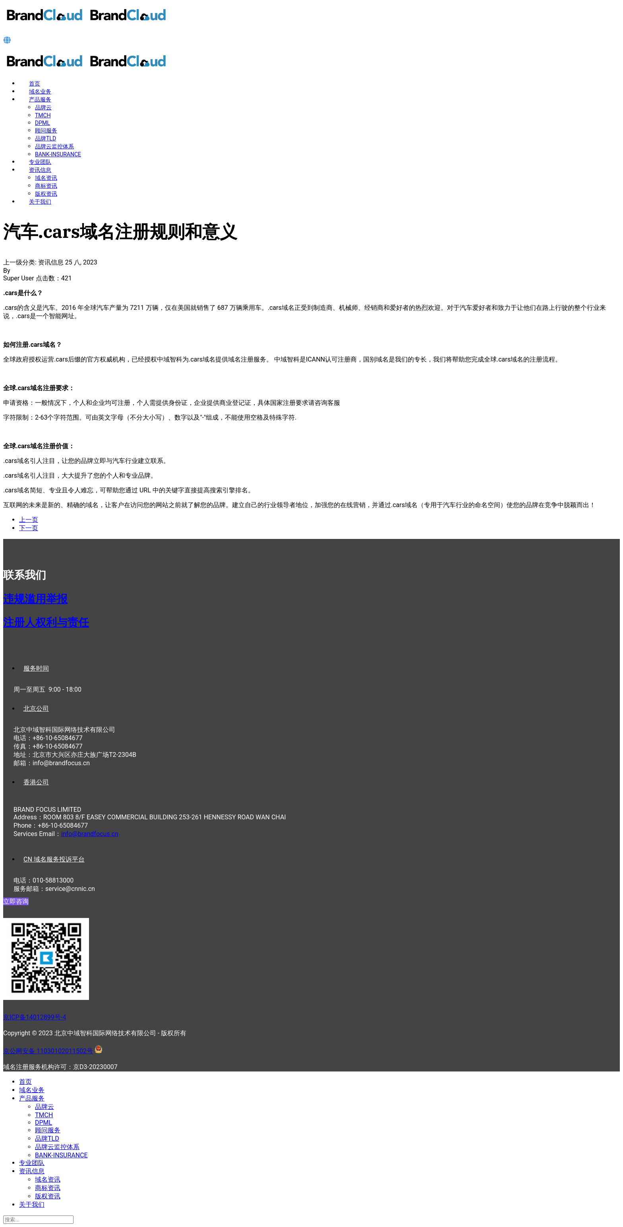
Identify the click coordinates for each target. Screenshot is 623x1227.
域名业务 (40, 91)
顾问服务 (46, 130)
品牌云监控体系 (54, 146)
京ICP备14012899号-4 (34, 1017)
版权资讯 (46, 194)
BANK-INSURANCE (58, 154)
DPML (42, 123)
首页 (34, 83)
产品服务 (40, 99)
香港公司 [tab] (36, 782)
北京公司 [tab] (36, 708)
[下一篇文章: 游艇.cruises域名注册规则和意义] (28, 528)
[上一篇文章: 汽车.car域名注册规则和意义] (28, 519)
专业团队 (40, 162)
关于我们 (40, 201)
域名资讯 (46, 178)
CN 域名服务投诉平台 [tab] (54, 859)
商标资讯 (46, 186)
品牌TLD (45, 138)
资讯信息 (40, 170)
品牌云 (43, 107)
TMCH (43, 115)
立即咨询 (16, 901)
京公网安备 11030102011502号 (48, 1051)
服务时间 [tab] (36, 668)
